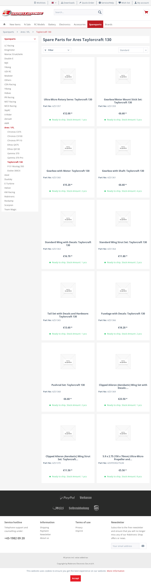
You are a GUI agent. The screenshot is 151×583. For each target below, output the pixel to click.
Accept (75, 578)
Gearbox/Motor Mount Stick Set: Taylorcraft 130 (123, 101)
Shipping (44, 527)
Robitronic (9, 196)
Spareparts (10, 38)
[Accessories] (79, 24)
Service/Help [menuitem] (106, 2)
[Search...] (78, 12)
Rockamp (8, 200)
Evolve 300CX (13, 170)
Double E (8, 58)
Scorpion (8, 205)
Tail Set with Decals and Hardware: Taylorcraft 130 (68, 315)
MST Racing (10, 101)
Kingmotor (9, 49)
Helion (7, 187)
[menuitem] (124, 3)
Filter (49, 50)
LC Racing (9, 45)
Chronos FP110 (14, 140)
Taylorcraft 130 (15, 162)
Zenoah (8, 118)
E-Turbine (9, 183)
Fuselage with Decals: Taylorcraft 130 (123, 313)
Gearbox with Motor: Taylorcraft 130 (68, 170)
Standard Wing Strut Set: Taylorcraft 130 (123, 242)
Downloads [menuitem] (68, 2)
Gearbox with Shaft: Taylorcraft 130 (123, 170)
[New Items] (15, 24)
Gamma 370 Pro (15, 157)
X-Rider (8, 114)
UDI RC (7, 71)
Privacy (79, 527)
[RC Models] (39, 24)
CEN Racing (10, 84)
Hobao (7, 93)
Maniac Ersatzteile (13, 54)
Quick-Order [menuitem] (86, 2)
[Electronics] (65, 24)
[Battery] (52, 24)
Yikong (7, 67)
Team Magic (10, 209)
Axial (6, 175)
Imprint (79, 530)
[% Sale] (27, 24)
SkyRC (7, 110)
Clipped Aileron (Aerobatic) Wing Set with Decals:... (123, 386)
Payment (44, 530)
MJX (6, 62)
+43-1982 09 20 (14, 538)
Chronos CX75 (14, 131)
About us (44, 538)
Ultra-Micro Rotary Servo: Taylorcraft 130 (68, 99)
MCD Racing (10, 106)
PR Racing (9, 97)
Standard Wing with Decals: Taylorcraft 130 (68, 244)
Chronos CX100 (14, 136)
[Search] (100, 12)
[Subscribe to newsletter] (142, 546)
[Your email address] (125, 546)
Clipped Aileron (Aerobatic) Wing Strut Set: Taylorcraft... (68, 458)
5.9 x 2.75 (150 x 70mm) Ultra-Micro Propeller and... (123, 458)
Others (7, 80)
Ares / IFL (9, 127)
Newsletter (45, 534)
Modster (8, 75)
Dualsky (8, 179)
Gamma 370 (13, 153)
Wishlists (40, 2)
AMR (6, 123)
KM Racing (9, 192)
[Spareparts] (95, 24)
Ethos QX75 (13, 144)
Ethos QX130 (13, 149)
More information (115, 570)
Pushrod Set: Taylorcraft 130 (68, 385)
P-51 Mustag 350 (15, 166)
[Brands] (108, 24)
